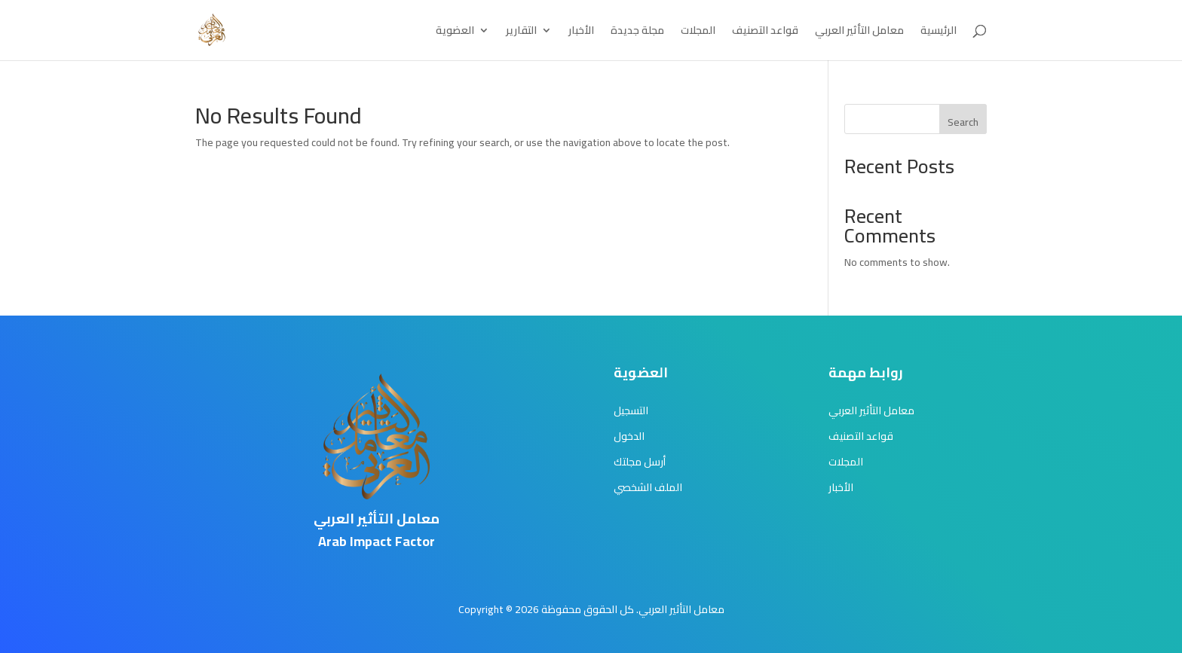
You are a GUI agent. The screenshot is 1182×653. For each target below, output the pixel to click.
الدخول (629, 436)
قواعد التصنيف (765, 32)
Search (963, 122)
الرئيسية (938, 32)
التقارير (521, 32)
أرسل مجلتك (640, 461)
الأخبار (581, 32)
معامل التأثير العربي (859, 32)
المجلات (698, 32)
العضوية (455, 32)
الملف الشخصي (648, 487)
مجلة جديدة (637, 32)
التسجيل (631, 410)
